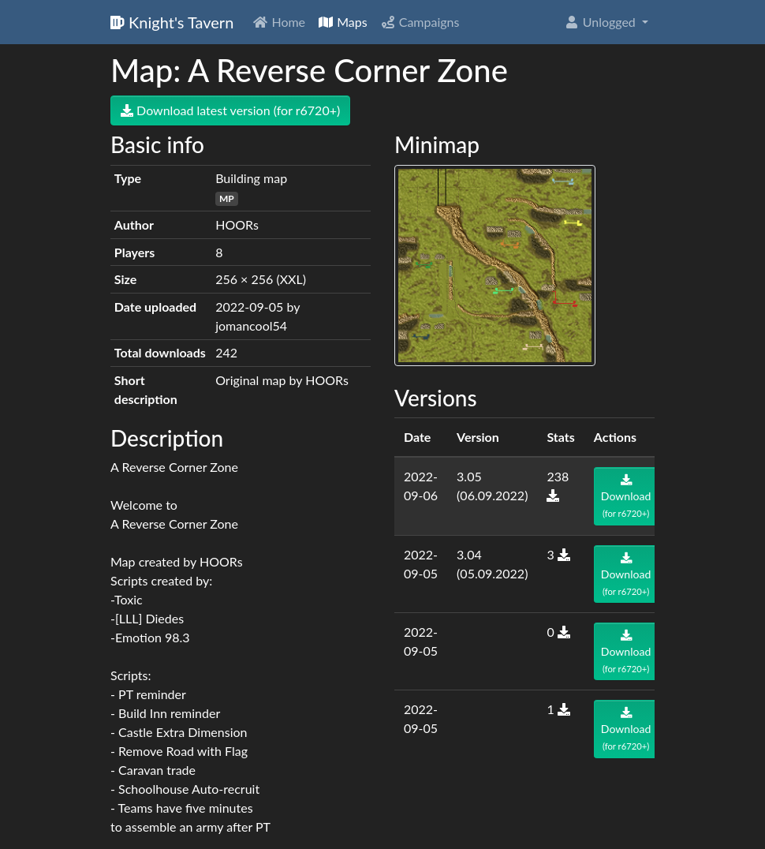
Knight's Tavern (171, 22)
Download (626, 496)
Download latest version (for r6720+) (230, 110)
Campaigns (420, 21)
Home (278, 21)
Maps (343, 21)
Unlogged (601, 21)
